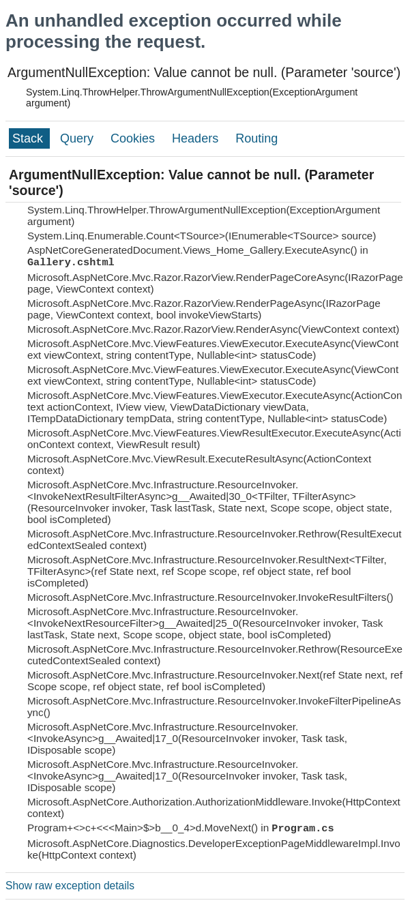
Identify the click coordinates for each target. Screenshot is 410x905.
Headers (197, 138)
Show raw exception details (69, 885)
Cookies (134, 138)
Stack (29, 138)
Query (78, 138)
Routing (256, 138)
